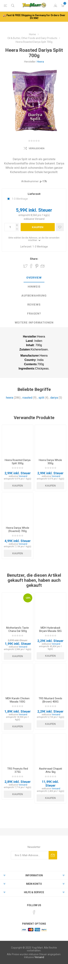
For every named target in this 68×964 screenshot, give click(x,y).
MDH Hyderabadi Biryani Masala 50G (50, 629)
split (41, 397)
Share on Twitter (25, 266)
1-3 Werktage (20, 198)
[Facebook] (34, 912)
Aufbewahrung (34, 295)
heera (9, 397)
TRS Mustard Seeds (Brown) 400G (50, 700)
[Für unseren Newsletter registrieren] (30, 855)
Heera (40, 61)
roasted (27, 397)
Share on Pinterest (37, 266)
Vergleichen (36, 148)
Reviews (34, 304)
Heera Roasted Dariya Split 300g (17, 461)
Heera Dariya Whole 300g (50, 461)
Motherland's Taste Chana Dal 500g (17, 629)
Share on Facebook (31, 266)
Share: (34, 258)
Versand (39, 218)
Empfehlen (43, 266)
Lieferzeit (34, 194)
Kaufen (37, 227)
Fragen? (34, 313)
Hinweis (34, 286)
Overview (34, 277)
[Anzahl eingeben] (10, 227)
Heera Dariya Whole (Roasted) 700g (17, 529)
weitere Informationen (34, 322)
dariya (54, 397)
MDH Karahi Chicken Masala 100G (18, 700)
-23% (27, 597)
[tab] (34, 277)
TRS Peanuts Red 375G (17, 770)
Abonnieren (53, 855)
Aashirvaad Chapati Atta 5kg (50, 770)
